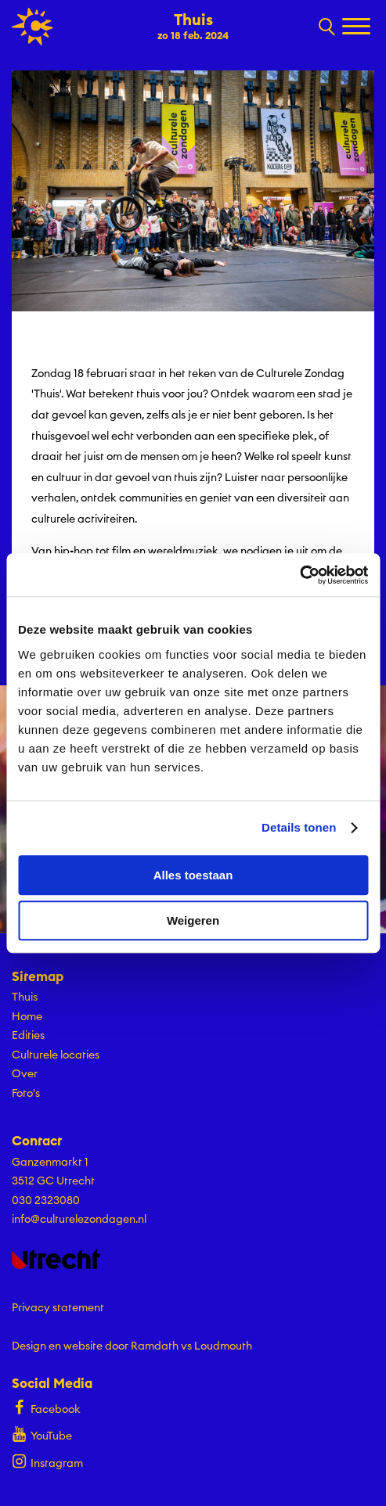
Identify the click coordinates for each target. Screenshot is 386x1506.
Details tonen (299, 827)
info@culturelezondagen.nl (79, 1219)
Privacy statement (58, 1307)
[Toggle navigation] (358, 27)
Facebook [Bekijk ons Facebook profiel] (46, 1407)
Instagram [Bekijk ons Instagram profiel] (47, 1461)
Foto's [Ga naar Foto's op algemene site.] (26, 1093)
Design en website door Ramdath (95, 1346)
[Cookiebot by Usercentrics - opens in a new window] (299, 575)
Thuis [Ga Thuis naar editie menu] (25, 997)
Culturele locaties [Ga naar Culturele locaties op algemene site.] (55, 1055)
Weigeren (193, 920)
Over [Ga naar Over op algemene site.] (25, 1073)
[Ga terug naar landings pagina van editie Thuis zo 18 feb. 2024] (193, 25)
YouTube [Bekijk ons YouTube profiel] (42, 1433)
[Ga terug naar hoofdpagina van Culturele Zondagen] (32, 26)
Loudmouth (223, 1346)
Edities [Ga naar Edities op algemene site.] (28, 1035)
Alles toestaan (193, 875)
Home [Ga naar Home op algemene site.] (27, 1016)
